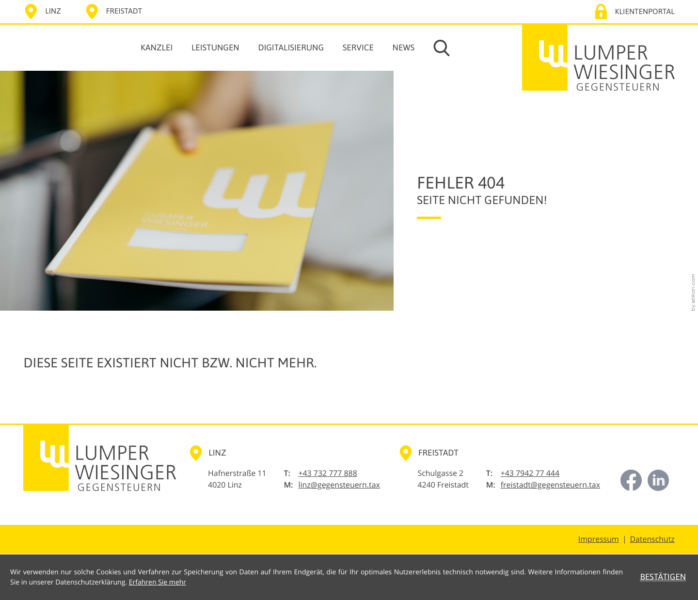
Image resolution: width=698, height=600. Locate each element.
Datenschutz (652, 539)
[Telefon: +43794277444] (530, 473)
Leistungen (215, 47)
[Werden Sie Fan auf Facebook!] (631, 480)
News (404, 47)
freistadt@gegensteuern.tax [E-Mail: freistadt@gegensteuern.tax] (550, 484)
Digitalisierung (291, 47)
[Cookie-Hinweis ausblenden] (662, 577)
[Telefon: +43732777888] (327, 473)
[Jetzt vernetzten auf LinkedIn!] (658, 480)
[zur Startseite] (598, 58)
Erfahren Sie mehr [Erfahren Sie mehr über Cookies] (157, 582)
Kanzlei (157, 47)
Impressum (598, 539)
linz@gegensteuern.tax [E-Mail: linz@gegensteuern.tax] (339, 484)
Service (358, 47)
